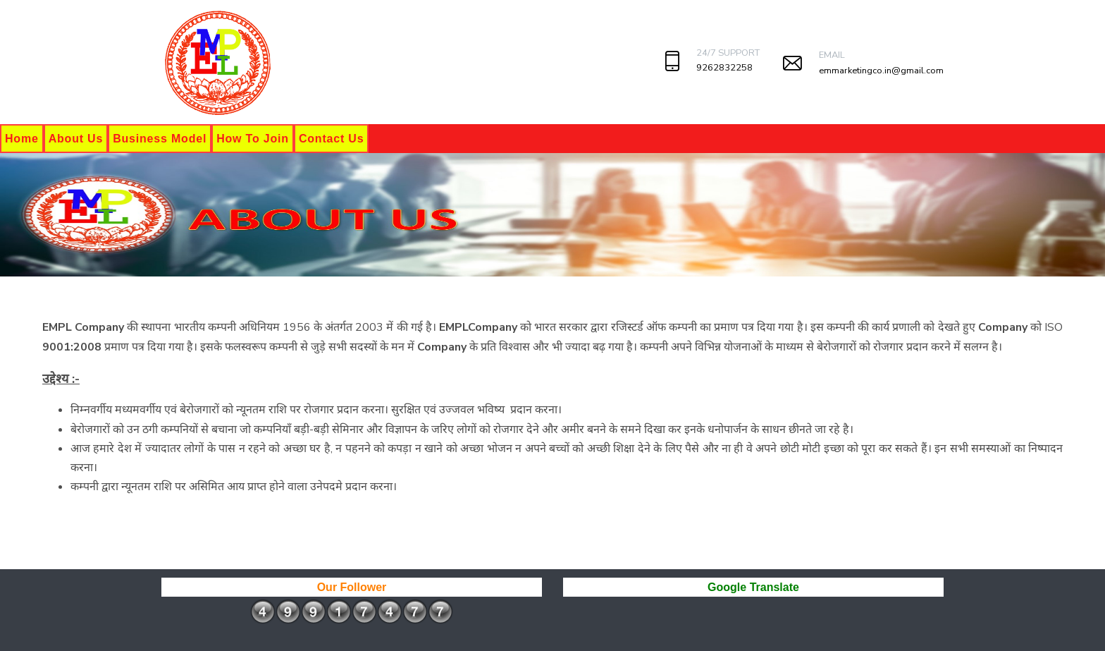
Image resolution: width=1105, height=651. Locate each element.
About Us (76, 139)
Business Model (159, 139)
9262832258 (724, 67)
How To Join (252, 139)
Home (22, 139)
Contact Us (331, 139)
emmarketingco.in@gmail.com (881, 70)
